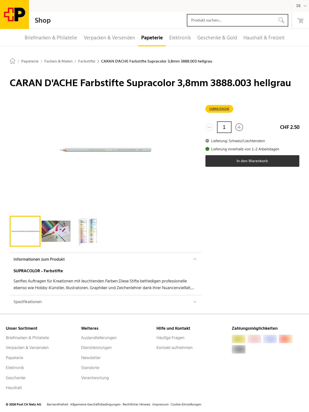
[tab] (25, 231)
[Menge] (224, 127)
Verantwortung (95, 377)
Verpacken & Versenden (27, 347)
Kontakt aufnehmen (174, 347)
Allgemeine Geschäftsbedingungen (95, 404)
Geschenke (15, 377)
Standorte (90, 367)
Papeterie (14, 357)
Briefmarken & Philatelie (27, 337)
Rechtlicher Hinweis (136, 404)
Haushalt (14, 387)
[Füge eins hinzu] (239, 127)
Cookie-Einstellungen (186, 404)
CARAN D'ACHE (219, 109)
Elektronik (15, 367)
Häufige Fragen (170, 337)
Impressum (160, 404)
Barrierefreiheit (57, 404)
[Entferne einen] (209, 127)
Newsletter (91, 357)
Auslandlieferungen (99, 337)
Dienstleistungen (96, 347)
